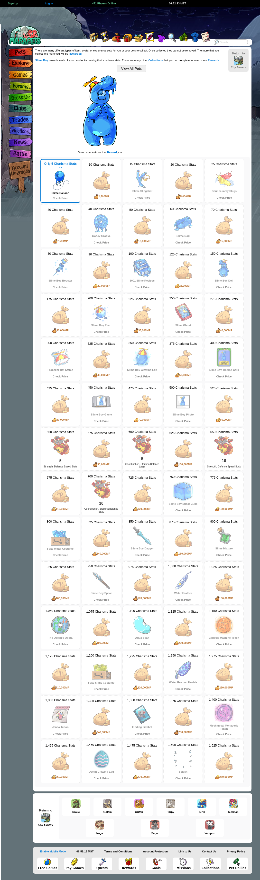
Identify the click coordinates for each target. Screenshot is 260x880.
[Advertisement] (124, 18)
